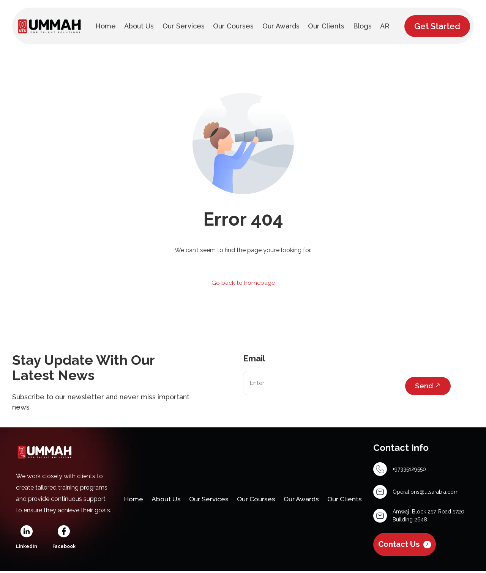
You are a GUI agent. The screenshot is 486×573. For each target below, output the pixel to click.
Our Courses (261, 490)
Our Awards (309, 490)
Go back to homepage (243, 282)
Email (254, 359)
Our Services (211, 490)
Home (132, 490)
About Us (166, 490)
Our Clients (144, 510)
